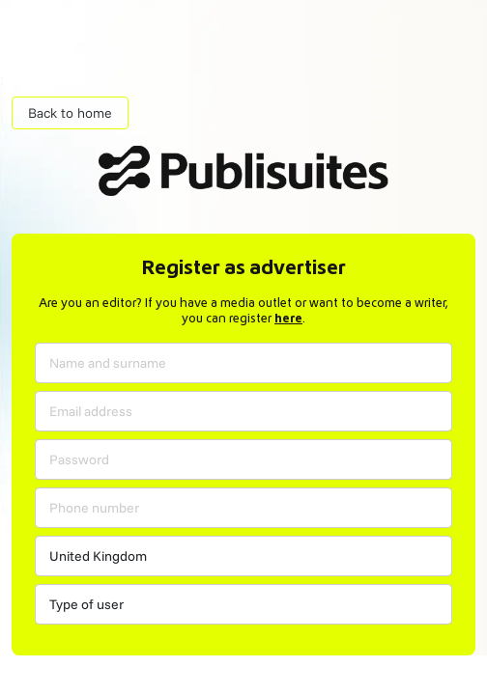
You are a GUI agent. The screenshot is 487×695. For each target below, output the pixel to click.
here (288, 319)
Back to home (70, 113)
